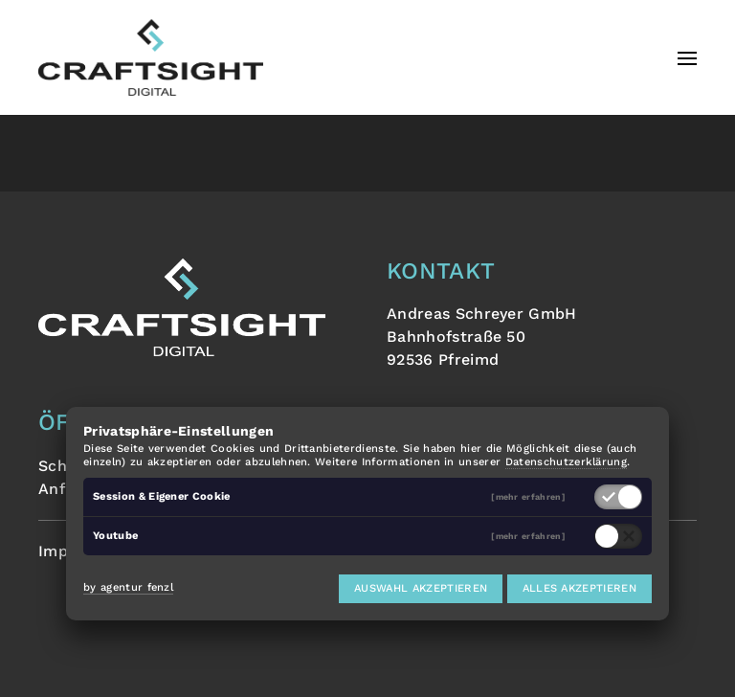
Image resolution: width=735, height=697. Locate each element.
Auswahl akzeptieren (420, 588)
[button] (687, 57)
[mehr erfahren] (528, 497)
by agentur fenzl (128, 587)
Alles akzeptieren (579, 588)
